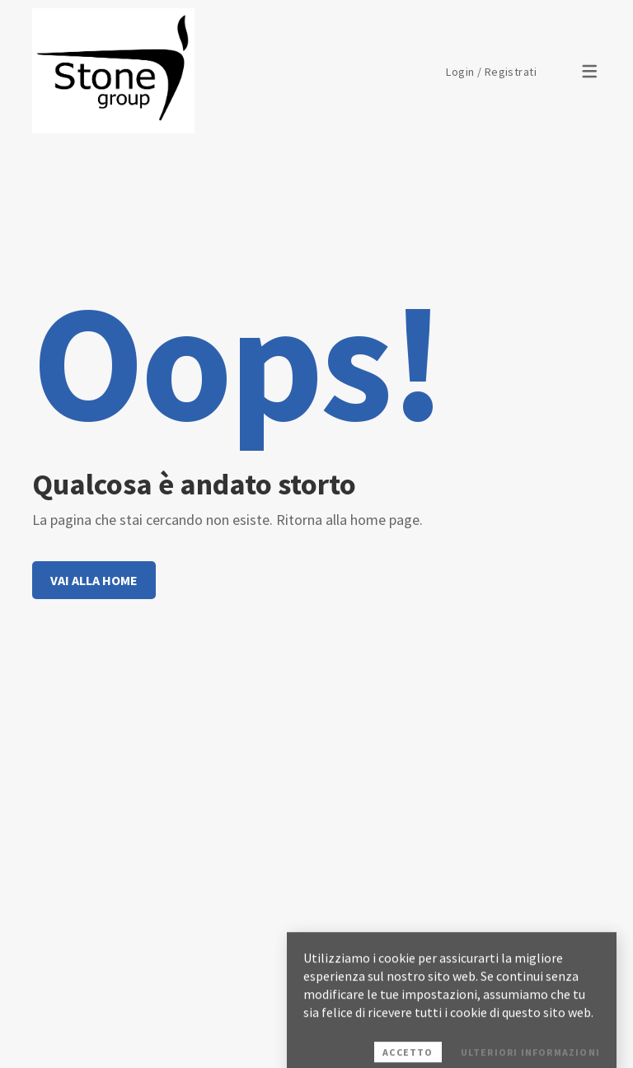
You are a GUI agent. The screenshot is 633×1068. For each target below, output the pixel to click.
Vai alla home (94, 580)
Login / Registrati (491, 71)
